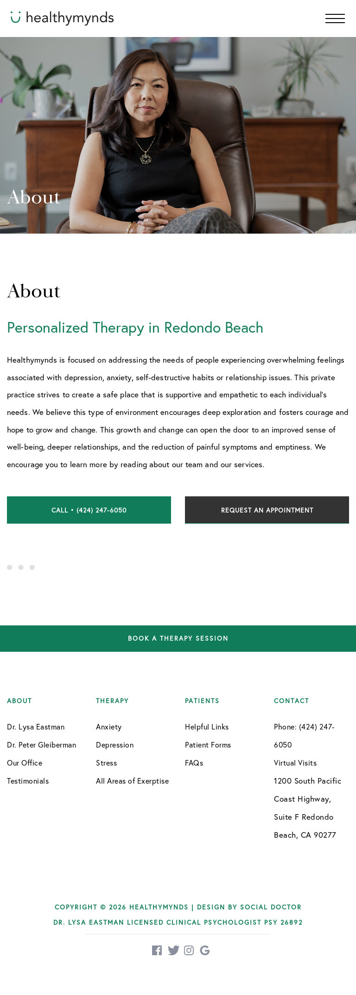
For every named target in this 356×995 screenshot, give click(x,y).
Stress (106, 762)
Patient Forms (208, 744)
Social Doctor (271, 906)
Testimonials (28, 780)
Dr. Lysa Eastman (35, 726)
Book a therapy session (178, 639)
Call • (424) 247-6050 (89, 510)
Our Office (24, 762)
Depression (115, 744)
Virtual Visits (295, 762)
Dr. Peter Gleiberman (41, 744)
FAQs (194, 762)
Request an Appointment (267, 510)
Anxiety (109, 726)
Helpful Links (207, 726)
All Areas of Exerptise (132, 780)
